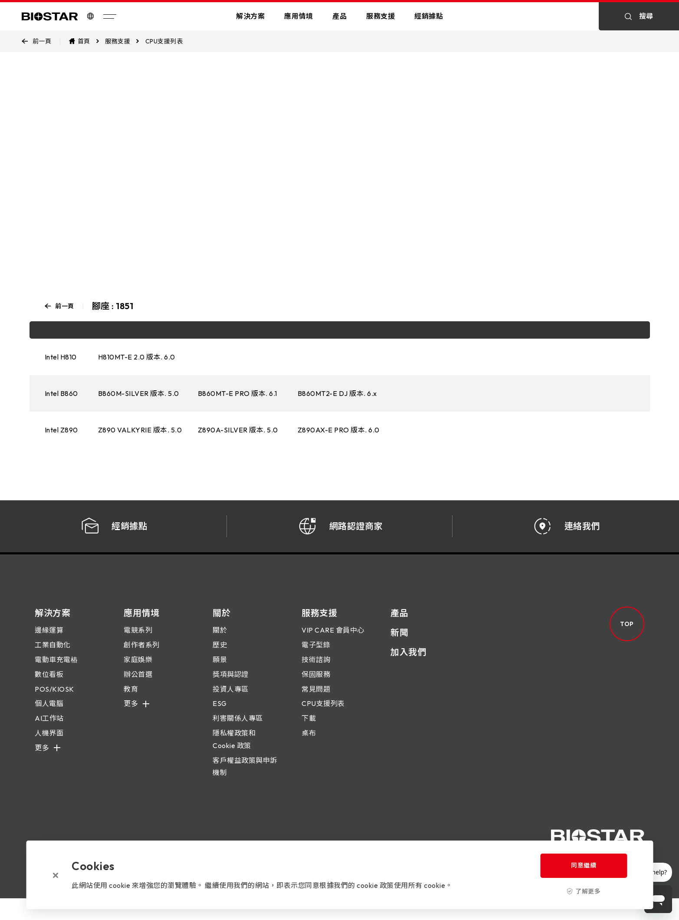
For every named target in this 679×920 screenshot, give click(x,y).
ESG (220, 712)
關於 (220, 638)
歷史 (220, 653)
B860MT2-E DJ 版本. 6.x (337, 393)
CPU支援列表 (323, 712)
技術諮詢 (316, 667)
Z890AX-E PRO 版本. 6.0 (339, 429)
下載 (309, 726)
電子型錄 (316, 653)
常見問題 (316, 697)
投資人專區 (231, 697)
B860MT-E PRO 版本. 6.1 (237, 393)
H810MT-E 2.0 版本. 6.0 (136, 357)
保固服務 (316, 682)
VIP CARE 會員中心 (333, 638)
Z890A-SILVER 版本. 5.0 (238, 429)
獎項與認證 (231, 682)
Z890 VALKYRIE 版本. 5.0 (140, 429)
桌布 (309, 741)
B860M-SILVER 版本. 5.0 (138, 393)
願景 (220, 667)
